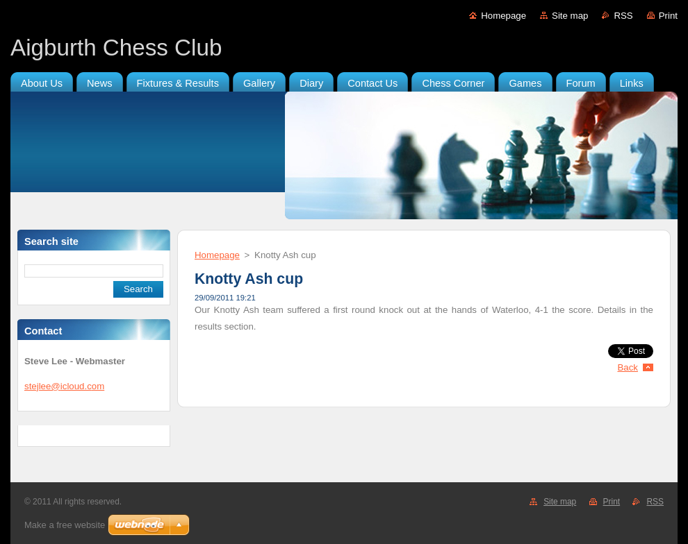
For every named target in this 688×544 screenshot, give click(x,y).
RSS (623, 15)
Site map (570, 15)
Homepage (503, 15)
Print (668, 15)
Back (628, 367)
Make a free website (64, 525)
